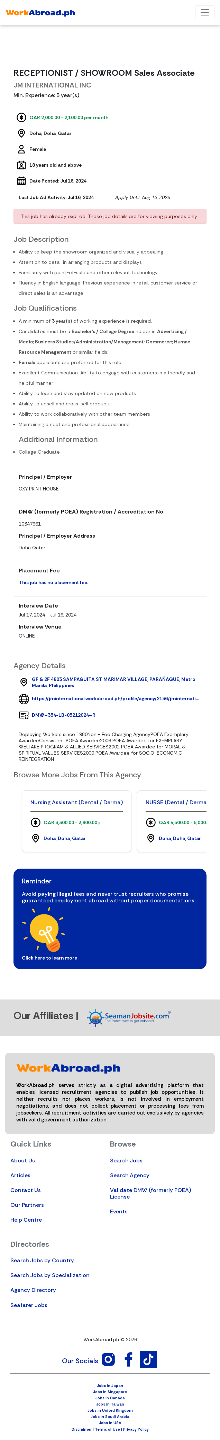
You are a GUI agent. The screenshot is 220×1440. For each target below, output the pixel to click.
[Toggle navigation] (204, 12)
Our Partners (27, 1205)
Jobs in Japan (110, 1385)
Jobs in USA (110, 1422)
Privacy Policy (136, 1429)
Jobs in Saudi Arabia (110, 1416)
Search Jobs (126, 1160)
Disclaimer (82, 1429)
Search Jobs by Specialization (50, 1275)
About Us (22, 1160)
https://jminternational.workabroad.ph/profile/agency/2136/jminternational (116, 698)
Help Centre (26, 1219)
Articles (20, 1175)
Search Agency (129, 1175)
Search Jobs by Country (42, 1260)
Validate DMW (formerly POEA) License (150, 1193)
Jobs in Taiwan (110, 1404)
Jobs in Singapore (110, 1391)
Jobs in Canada (110, 1398)
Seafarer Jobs (28, 1305)
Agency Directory (33, 1290)
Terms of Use (107, 1429)
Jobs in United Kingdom (110, 1410)
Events (119, 1211)
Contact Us (25, 1190)
